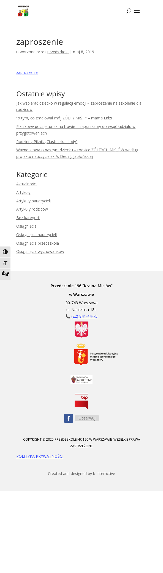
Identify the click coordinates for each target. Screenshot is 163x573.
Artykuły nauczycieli (33, 200)
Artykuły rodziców (32, 209)
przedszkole (58, 51)
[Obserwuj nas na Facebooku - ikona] (68, 418)
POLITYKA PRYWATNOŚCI (39, 456)
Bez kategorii (28, 217)
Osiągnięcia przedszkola (37, 243)
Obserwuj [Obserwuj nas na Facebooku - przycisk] (87, 418)
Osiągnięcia (26, 226)
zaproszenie (27, 72)
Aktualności (26, 183)
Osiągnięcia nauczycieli (36, 234)
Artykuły (23, 192)
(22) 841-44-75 (84, 316)
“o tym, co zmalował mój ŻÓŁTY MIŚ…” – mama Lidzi (64, 118)
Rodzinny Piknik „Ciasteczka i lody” (46, 141)
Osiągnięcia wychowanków (40, 251)
